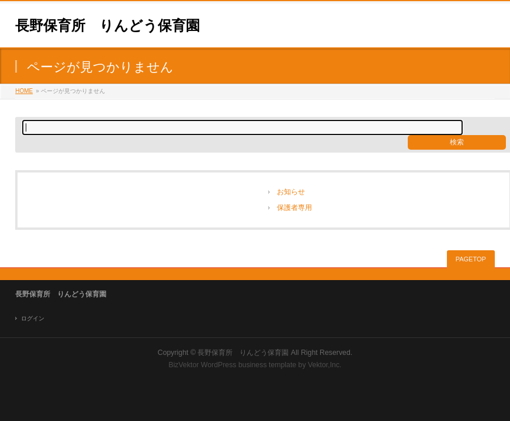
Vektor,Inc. (325, 365)
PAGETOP (471, 259)
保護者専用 (294, 207)
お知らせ (291, 192)
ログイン (32, 318)
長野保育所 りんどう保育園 (107, 25)
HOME (24, 91)
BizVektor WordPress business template (232, 365)
